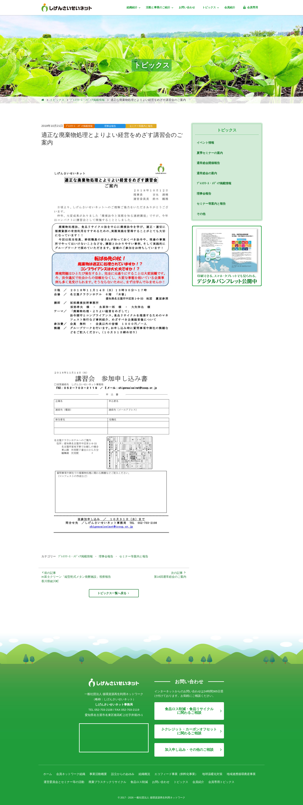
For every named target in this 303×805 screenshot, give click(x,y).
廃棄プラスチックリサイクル (107, 781)
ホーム (47, 774)
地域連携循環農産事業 (241, 774)
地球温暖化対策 (212, 774)
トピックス (209, 7)
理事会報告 (106, 556)
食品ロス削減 (139, 781)
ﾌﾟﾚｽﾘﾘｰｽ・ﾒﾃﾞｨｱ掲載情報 (75, 556)
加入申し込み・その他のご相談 (189, 749)
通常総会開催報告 (208, 163)
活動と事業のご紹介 (158, 7)
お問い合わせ (187, 7)
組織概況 (144, 774)
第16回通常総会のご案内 (170, 576)
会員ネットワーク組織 (70, 774)
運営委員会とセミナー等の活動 (64, 781)
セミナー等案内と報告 (133, 556)
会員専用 (250, 7)
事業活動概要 (98, 774)
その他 (201, 213)
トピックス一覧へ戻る (113, 593)
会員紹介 (229, 7)
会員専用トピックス (221, 781)
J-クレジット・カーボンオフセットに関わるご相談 (189, 731)
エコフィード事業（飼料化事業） (176, 774)
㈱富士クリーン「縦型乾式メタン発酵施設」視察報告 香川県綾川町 (76, 579)
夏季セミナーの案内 (210, 152)
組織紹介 (132, 7)
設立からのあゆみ (122, 774)
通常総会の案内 (207, 173)
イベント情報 (205, 142)
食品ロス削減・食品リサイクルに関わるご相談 (189, 711)
